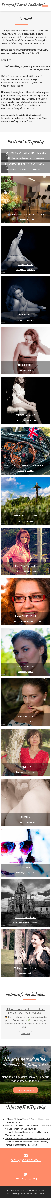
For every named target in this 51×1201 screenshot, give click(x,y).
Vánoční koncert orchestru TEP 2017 (25, 214)
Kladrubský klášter (25, 918)
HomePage (39, 158)
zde (30, 121)
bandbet (16, 1199)
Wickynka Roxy (25, 717)
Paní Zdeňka (25, 767)
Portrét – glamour (25, 415)
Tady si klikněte (25, 1090)
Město (32, 621)
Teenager (25, 867)
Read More (25, 1034)
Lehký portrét (25, 365)
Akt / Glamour (12, 158)
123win (23, 1199)
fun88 (9, 1199)
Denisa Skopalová (25, 666)
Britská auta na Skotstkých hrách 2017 (25, 465)
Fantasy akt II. (25, 265)
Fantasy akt (25, 315)
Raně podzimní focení (25, 566)
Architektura (23, 158)
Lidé (44, 169)
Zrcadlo (25, 817)
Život (32, 219)
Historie (31, 158)
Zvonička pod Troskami (25, 516)
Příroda (30, 521)
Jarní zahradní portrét (25, 968)
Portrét (30, 370)
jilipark (3, 1199)
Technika (30, 471)
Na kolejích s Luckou (25, 616)
